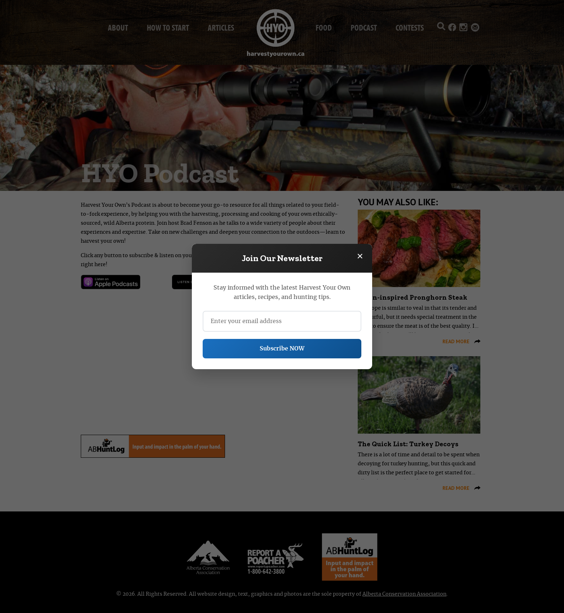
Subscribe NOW (282, 349)
